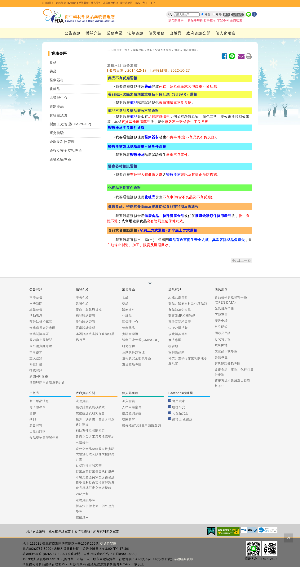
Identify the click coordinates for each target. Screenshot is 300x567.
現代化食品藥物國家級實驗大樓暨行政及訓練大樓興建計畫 (95, 454)
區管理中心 (59, 98)
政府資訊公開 (198, 33)
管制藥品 (57, 106)
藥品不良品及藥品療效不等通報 (133, 111)
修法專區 (174, 340)
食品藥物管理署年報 (44, 437)
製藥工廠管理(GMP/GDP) (70, 124)
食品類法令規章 (179, 309)
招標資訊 (35, 370)
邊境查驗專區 (60, 159)
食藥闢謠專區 (39, 334)
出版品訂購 (37, 431)
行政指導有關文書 (89, 465)
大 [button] (144, 2)
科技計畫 (35, 364)
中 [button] (149, 2)
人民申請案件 (131, 407)
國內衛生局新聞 (40, 340)
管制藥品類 (176, 352)
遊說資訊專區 (85, 500)
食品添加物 (195, 20)
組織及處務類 (178, 297)
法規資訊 (135, 33)
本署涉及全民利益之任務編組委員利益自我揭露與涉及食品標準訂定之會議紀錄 (95, 482)
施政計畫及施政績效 (90, 407)
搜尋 (226, 14)
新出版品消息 (39, 401)
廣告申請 (221, 320)
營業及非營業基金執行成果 (95, 471)
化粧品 (55, 89)
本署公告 (35, 297)
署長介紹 (82, 297)
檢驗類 (173, 346)
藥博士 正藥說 (182, 419)
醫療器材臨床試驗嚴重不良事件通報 (136, 146)
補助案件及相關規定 (90, 430)
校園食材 (128, 419)
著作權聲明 (82, 531)
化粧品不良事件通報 (124, 188)
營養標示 (210, 20)
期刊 (32, 419)
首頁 (127, 50)
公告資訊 (73, 33)
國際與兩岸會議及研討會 (47, 382)
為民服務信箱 (110, 2)
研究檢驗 (57, 133)
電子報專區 (37, 407)
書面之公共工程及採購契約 (95, 436)
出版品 (176, 33)
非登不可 (223, 20)
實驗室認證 (59, 115)
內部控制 (82, 494)
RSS (137, 2)
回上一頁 (244, 260)
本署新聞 (35, 303)
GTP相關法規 (178, 327)
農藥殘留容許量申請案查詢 (141, 425)
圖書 (32, 413)
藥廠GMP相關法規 (181, 315)
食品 (53, 62)
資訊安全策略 (35, 531)
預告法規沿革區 (40, 321)
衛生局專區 (126, 2)
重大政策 (35, 358)
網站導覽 (61, 2)
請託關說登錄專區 (227, 363)
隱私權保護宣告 (60, 531)
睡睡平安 (178, 407)
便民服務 (156, 33)
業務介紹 (82, 303)
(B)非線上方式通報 (181, 230)
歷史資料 (35, 425)
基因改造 (236, 20)
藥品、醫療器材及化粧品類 (187, 303)
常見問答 (96, 2)
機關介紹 (94, 33)
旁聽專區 (221, 357)
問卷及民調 (223, 333)
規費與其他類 (178, 334)
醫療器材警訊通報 (122, 166)
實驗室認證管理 (179, 321)
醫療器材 (57, 80)
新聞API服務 (38, 376)
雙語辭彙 (84, 2)
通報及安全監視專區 (66, 150)
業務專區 (115, 33)
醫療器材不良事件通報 (126, 128)
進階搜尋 (238, 14)
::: (43, 2)
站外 (219, 14)
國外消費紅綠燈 (40, 346)
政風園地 (221, 345)
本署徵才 (35, 352)
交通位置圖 (108, 543)
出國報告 (82, 442)
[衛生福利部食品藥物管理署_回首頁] (79, 16)
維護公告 (35, 309)
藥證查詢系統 (131, 413)
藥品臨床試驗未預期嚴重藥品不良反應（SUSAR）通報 (152, 94)
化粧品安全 (180, 413)
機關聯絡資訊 (85, 315)
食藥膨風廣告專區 (42, 327)
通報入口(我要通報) (186, 50)
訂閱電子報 (223, 339)
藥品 (53, 71)
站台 (208, 14)
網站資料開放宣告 (106, 531)
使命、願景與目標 (89, 309)
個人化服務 (225, 33)
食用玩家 (178, 401)
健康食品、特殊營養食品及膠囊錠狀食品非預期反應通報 (153, 206)
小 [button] (153, 2)
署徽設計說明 (85, 327)
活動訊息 (35, 315)
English (72, 2)
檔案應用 (82, 517)
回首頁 (50, 2)
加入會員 (128, 401)
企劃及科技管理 (62, 142)
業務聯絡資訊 (85, 321)
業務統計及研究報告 (90, 413)
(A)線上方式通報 (151, 230)
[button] (150, 283)
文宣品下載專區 (226, 351)
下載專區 (221, 314)
